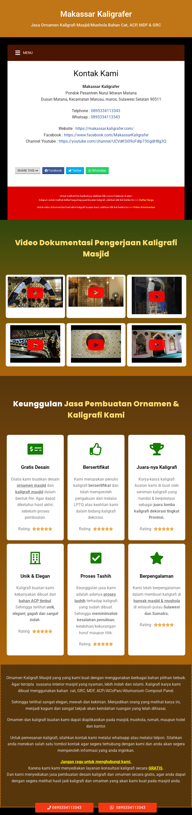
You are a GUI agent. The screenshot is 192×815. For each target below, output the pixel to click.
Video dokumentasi (144, 207)
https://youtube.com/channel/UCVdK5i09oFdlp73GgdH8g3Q (112, 141)
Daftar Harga (146, 200)
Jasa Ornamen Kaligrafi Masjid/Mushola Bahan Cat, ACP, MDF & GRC (96, 24)
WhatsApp (97, 170)
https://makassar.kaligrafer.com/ (105, 128)
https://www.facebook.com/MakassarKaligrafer (106, 135)
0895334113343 (105, 110)
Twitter (75, 170)
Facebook (53, 170)
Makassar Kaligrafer (96, 14)
